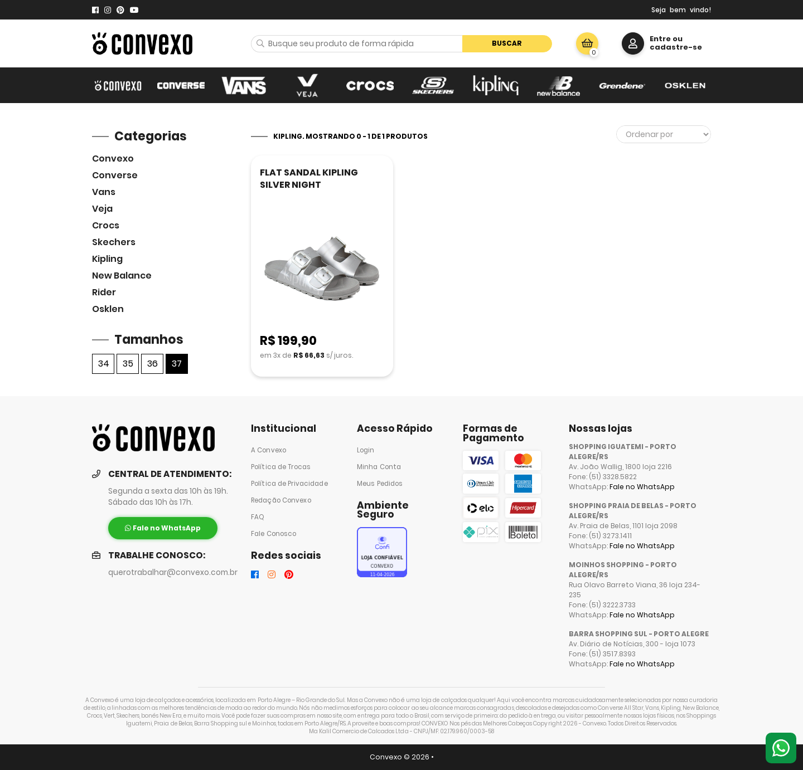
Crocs (105, 225)
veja (102, 208)
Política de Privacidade (289, 483)
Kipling (107, 258)
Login (366, 450)
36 (152, 363)
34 (103, 363)
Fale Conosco (273, 533)
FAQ (257, 517)
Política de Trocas (281, 466)
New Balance (122, 275)
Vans (103, 192)
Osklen (108, 309)
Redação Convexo (281, 500)
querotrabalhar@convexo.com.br (173, 572)
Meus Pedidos (380, 483)
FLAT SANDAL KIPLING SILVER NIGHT (309, 178)
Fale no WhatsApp (642, 486)
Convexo (113, 158)
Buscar (507, 43)
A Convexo (268, 450)
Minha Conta (379, 466)
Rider (104, 292)
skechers (114, 242)
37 (177, 363)
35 (128, 363)
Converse (115, 175)
